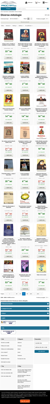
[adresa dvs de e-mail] (42, 347)
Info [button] (3, 339)
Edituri (19, 349)
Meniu (45, 2)
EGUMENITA (23, 48)
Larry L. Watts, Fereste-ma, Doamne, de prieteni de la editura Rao (24, 387)
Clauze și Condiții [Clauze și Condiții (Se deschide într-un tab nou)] (28, 395)
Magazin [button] (20, 339)
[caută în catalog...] (31, 9)
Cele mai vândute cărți (6, 369)
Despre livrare (4, 355)
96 (16, 293)
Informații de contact (5, 362)
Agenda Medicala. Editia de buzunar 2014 (24, 376)
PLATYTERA (7, 210)
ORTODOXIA (40, 210)
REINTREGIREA (7, 178)
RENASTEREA (7, 48)
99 (27, 293)
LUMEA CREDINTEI (24, 80)
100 (31, 293)
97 (20, 293)
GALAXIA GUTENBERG (40, 279)
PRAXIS (40, 80)
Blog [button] (19, 366)
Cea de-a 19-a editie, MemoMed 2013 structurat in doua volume (24, 381)
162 (38, 293)
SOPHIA (23, 210)
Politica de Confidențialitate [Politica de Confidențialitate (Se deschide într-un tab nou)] (16, 395)
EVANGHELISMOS (23, 113)
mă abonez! (41, 351)
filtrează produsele (25, 22)
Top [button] (3, 366)
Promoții (19, 345)
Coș (37, 2)
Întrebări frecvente (5, 358)
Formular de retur (22, 358)
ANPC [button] (3, 318)
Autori (19, 352)
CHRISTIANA (7, 279)
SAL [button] (3, 328)
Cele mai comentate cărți (6, 372)
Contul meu (28, 2)
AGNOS (40, 178)
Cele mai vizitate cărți (6, 376)
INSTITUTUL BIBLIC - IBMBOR (41, 245)
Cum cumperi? (4, 352)
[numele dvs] (42, 343)
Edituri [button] (4, 313)
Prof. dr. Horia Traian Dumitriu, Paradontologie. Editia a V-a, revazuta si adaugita (25, 371)
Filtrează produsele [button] (7, 303)
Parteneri (20, 355)
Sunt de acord (25, 401)
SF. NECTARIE (24, 246)
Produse (8, 8)
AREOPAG (7, 145)
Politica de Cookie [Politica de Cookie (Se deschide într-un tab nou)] (5, 395)
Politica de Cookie (5, 345)
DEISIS (23, 145)
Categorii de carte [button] (7, 308)
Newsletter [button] (38, 339)
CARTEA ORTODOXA (7, 113)
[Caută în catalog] (48, 8)
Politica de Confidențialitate (7, 349)
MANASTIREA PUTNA (40, 145)
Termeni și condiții (5, 342)
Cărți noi (20, 342)
